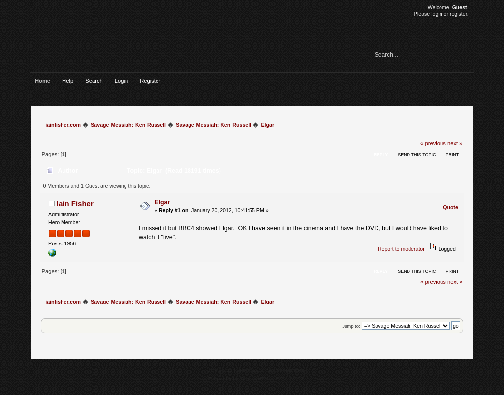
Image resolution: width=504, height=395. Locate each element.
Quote (450, 207)
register (458, 14)
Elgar (162, 202)
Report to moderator (401, 249)
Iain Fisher (75, 203)
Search (94, 81)
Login (121, 81)
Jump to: (351, 326)
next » (455, 143)
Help (67, 81)
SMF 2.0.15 (220, 370)
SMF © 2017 (250, 370)
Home (42, 81)
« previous (433, 143)
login (436, 14)
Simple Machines (285, 370)
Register (150, 81)
